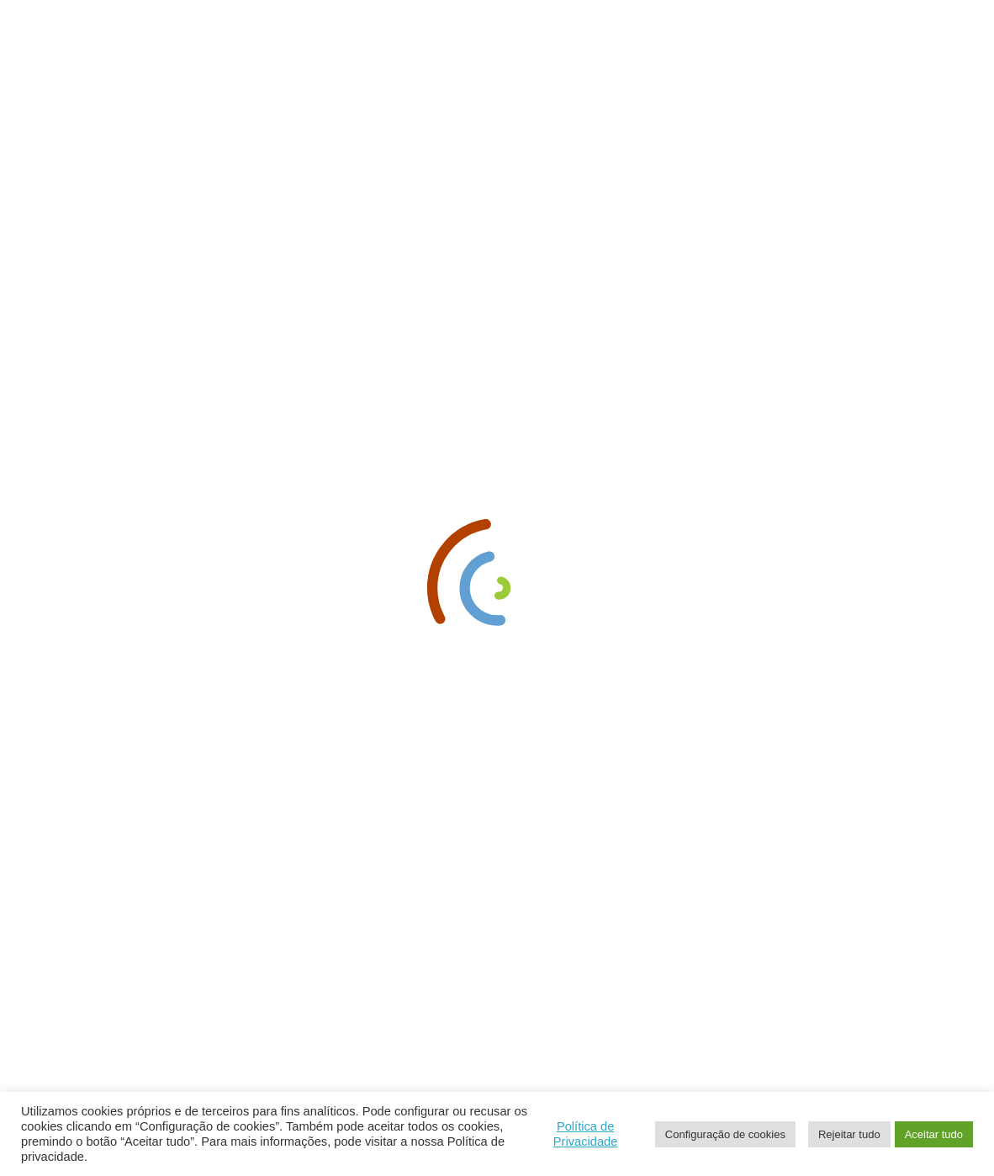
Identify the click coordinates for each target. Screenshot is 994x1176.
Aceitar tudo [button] (934, 1134)
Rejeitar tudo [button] (849, 1134)
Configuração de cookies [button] (725, 1134)
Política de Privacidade (585, 1134)
